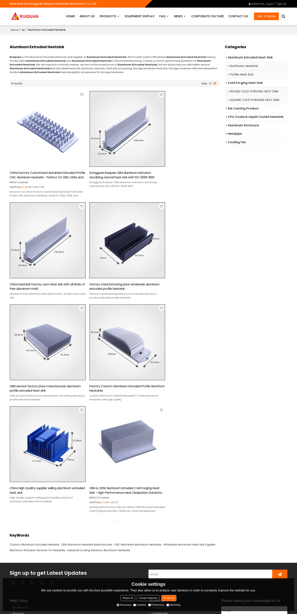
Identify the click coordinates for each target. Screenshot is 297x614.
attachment (231, 553)
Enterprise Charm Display (169, 499)
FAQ (162, 16)
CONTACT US (238, 16)
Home (15, 29)
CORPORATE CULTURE (207, 16)
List (210, 83)
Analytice (139, 604)
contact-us (20, 493)
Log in (270, 4)
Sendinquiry (20, 481)
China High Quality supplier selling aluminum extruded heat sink (42, 363)
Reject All (128, 598)
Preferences (156, 604)
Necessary (124, 604)
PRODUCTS (108, 16)
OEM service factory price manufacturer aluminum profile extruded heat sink (110, 269)
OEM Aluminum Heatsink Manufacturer (86, 418)
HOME (70, 16)
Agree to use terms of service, (252, 575)
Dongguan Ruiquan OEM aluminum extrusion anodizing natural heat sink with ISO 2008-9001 (114, 166)
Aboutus (18, 487)
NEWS (178, 16)
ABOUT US (87, 16)
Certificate (160, 487)
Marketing (173, 604)
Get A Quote (266, 16)
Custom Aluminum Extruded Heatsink (34, 418)
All (23, 29)
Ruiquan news (161, 493)
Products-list (161, 481)
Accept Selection (148, 598)
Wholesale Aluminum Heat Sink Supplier (189, 418)
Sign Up (281, 4)
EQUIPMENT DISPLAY (140, 16)
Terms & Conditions (272, 576)
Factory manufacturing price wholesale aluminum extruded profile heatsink (38, 269)
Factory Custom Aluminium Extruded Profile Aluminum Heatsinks (184, 269)
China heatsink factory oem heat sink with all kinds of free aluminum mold (185, 166)
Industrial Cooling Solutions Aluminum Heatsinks (98, 423)
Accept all (168, 598)
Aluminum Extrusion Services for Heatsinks (37, 423)
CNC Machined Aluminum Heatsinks (138, 418)
